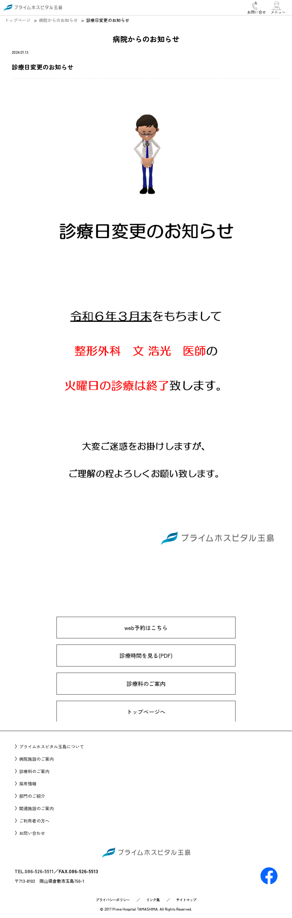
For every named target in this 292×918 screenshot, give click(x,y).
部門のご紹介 (32, 796)
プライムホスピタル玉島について (51, 746)
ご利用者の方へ (34, 821)
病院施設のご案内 (36, 759)
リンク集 (153, 899)
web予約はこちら (146, 641)
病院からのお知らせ (58, 20)
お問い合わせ (32, 833)
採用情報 (27, 784)
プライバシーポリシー (113, 899)
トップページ (18, 20)
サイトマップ (186, 899)
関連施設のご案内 (36, 808)
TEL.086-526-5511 (34, 871)
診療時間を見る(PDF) (146, 670)
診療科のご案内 (146, 698)
